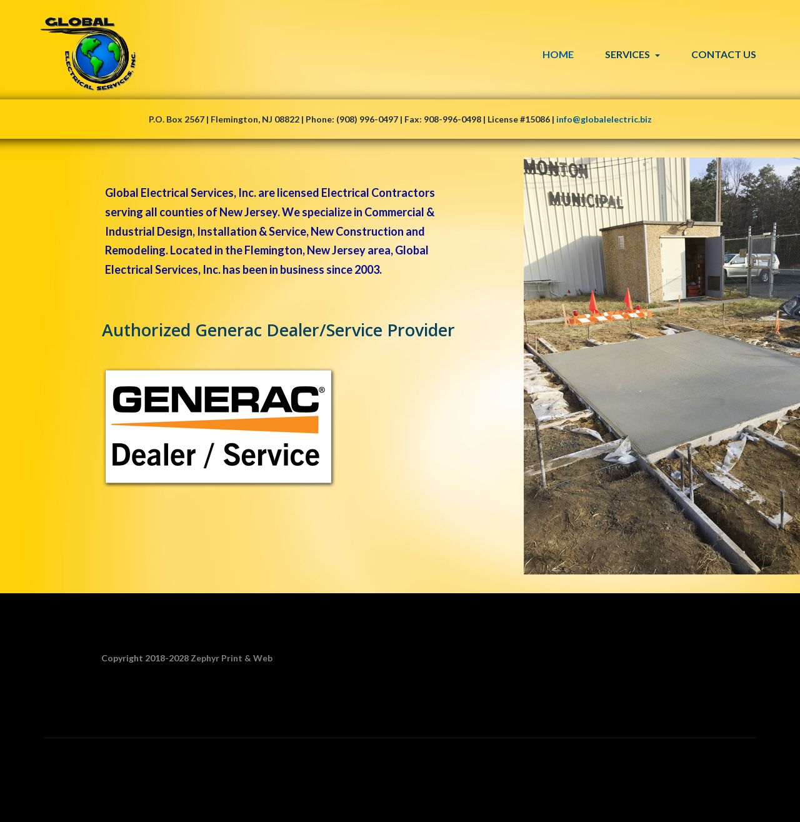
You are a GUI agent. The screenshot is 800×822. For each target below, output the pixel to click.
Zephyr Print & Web (231, 658)
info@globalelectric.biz (604, 119)
